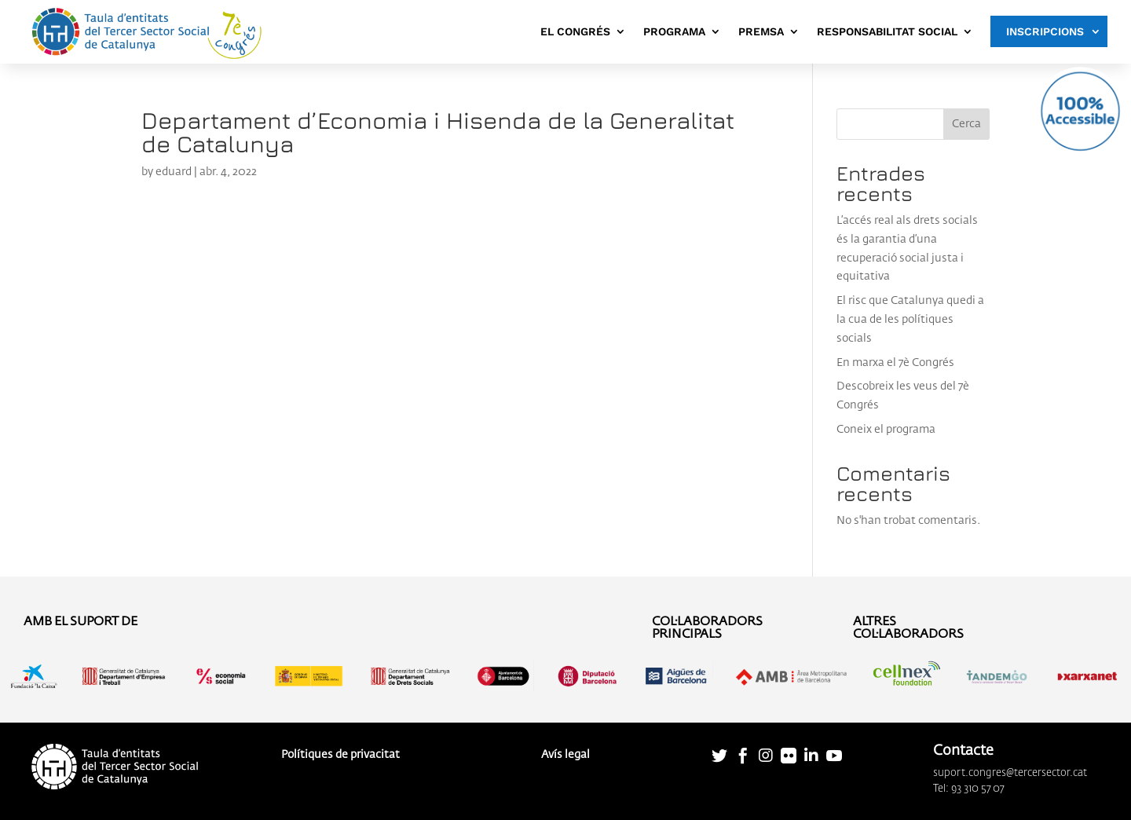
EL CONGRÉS (575, 31)
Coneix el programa (885, 429)
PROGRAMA (674, 31)
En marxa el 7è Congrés (895, 362)
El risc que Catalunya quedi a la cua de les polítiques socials (910, 319)
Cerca (966, 124)
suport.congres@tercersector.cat (1010, 773)
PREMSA (761, 31)
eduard (174, 172)
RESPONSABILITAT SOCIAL (887, 31)
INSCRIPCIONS (1045, 31)
